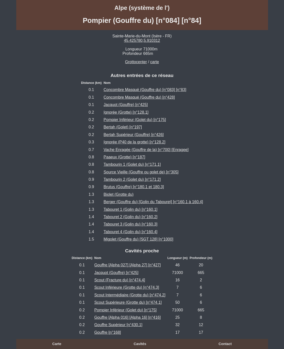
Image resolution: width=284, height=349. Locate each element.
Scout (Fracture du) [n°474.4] (119, 280)
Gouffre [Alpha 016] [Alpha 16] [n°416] (127, 317)
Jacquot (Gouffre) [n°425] (126, 105)
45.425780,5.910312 (142, 40)
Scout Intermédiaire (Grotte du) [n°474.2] (129, 295)
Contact (225, 344)
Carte (56, 344)
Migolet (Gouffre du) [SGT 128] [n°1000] (138, 239)
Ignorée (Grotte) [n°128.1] (126, 112)
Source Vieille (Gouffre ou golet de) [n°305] (141, 172)
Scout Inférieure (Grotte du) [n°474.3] (126, 287)
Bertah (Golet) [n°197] (123, 127)
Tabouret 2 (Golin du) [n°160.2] (130, 217)
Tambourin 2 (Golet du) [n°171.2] (132, 179)
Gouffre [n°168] (107, 332)
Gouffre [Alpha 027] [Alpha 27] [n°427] (127, 265)
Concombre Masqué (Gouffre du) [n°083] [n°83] (145, 90)
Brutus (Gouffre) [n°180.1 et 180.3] (134, 187)
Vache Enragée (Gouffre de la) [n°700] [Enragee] (146, 150)
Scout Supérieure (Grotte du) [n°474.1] (128, 302)
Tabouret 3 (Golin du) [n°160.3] (130, 224)
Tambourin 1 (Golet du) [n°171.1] (132, 164)
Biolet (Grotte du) (119, 194)
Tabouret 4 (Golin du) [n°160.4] (130, 232)
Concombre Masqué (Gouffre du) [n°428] (139, 97)
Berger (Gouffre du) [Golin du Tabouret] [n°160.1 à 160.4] (153, 202)
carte (154, 62)
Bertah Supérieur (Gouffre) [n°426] (134, 135)
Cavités (140, 344)
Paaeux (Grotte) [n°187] (124, 157)
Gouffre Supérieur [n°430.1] (118, 325)
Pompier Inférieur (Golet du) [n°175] (135, 120)
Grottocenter (136, 62)
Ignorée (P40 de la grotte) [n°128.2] (134, 142)
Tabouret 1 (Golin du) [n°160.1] (130, 209)
